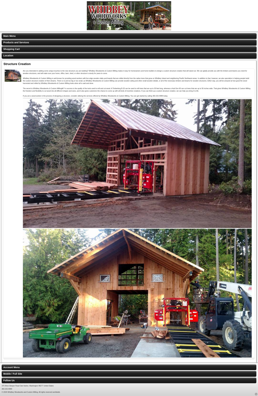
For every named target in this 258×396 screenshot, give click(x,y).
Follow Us (9, 380)
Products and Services (16, 42)
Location (8, 55)
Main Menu (9, 36)
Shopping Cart (11, 49)
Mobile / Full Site (12, 373)
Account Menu (11, 367)
